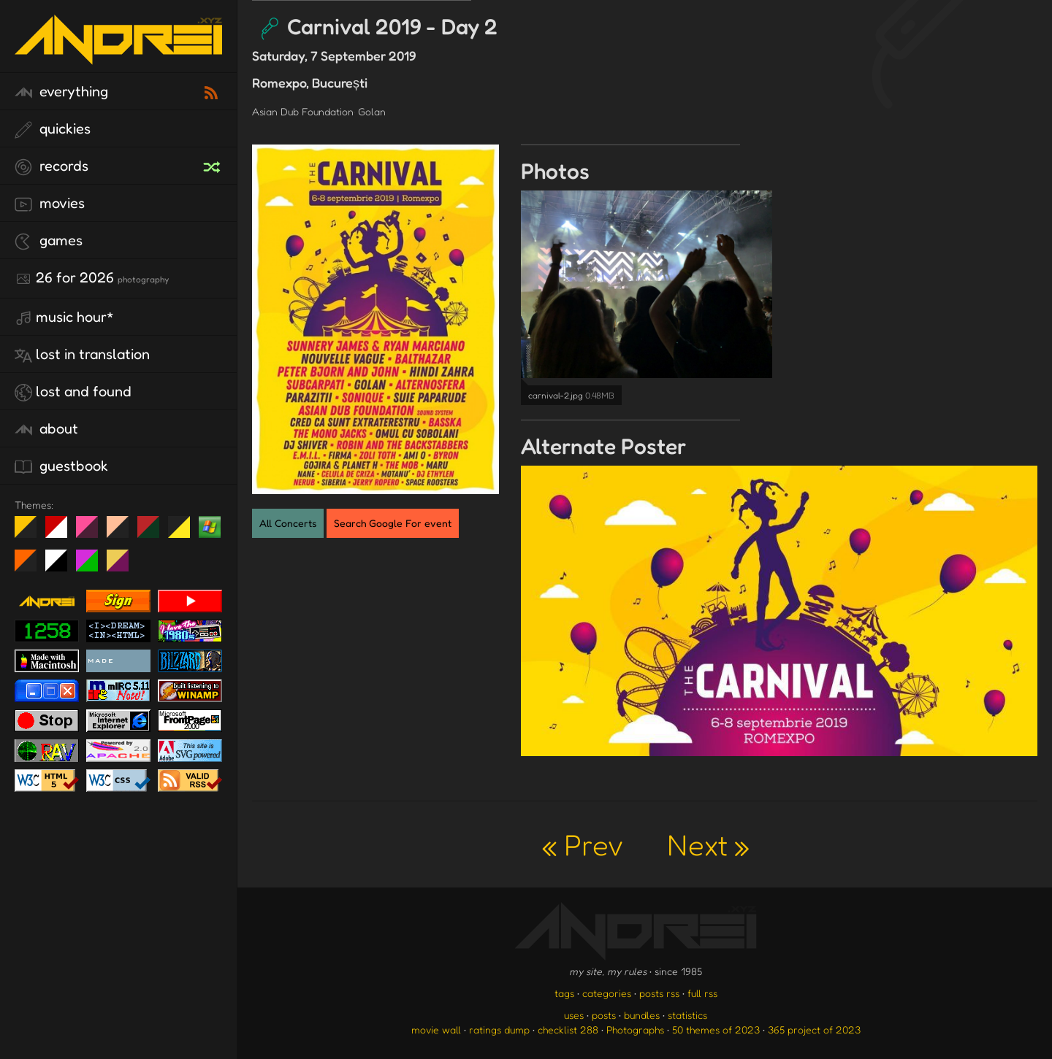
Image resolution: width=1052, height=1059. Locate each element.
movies (50, 203)
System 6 (61, 566)
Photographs (635, 1029)
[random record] (213, 165)
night (31, 533)
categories (606, 993)
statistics (687, 1015)
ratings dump (499, 1029)
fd (91, 533)
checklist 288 (568, 1029)
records (51, 166)
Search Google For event (392, 523)
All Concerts (287, 523)
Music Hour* (64, 317)
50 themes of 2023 (716, 1029)
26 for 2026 (92, 278)
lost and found (73, 391)
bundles (642, 1015)
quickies (53, 129)
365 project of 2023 (814, 1029)
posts (604, 1015)
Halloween (31, 566)
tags (564, 993)
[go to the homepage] (118, 55)
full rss (702, 993)
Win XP (210, 527)
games (49, 240)
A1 (92, 566)
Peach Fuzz (123, 533)
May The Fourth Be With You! (184, 533)
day (61, 533)
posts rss (659, 993)
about (46, 429)
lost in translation (82, 354)
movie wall (436, 1029)
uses (574, 1015)
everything (61, 91)
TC (123, 566)
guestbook (61, 466)
